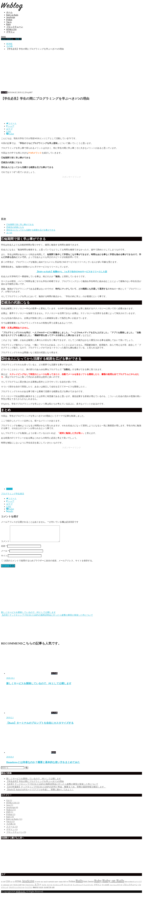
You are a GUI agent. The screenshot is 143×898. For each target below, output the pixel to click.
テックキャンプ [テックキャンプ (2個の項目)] (78, 888)
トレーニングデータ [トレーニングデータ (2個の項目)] (116, 888)
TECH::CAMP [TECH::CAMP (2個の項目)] (17, 888)
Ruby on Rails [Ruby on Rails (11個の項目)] (113, 884)
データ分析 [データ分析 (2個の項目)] (105, 888)
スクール (12, 830)
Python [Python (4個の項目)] (72, 884)
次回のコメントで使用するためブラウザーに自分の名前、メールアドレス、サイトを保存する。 (49, 564)
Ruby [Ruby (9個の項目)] (98, 884)
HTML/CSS (11, 29)
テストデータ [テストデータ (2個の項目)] (68, 888)
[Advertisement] (71, 70)
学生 (18, 494)
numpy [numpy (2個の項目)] (56, 884)
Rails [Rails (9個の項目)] (79, 884)
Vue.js (9, 22)
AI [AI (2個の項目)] (1, 884)
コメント (5, 544)
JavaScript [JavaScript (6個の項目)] (28, 884)
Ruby (8, 24)
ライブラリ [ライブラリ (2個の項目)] (28, 890)
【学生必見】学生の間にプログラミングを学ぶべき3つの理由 (35, 784)
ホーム (9, 12)
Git (9, 803)
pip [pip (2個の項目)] (67, 884)
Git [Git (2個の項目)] (14, 884)
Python (9, 19)
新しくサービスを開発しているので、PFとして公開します (33, 782)
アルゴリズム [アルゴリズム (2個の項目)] (29, 888)
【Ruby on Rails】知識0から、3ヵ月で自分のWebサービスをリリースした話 (71, 272)
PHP (9, 815)
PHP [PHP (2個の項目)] (64, 884)
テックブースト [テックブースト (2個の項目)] (88, 888)
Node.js (11, 813)
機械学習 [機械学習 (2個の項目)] (36, 890)
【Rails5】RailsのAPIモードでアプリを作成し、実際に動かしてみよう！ (40, 793)
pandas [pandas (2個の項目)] (61, 884)
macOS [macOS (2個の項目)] (46, 884)
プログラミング (8, 494)
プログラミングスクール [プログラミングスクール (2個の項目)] (17, 890)
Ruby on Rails (12, 15)
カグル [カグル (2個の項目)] (44, 888)
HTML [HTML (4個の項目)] (18, 884)
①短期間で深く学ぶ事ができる (20, 224)
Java (9, 808)
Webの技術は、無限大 (11, 39)
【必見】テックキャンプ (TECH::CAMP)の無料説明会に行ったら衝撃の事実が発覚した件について (52, 787)
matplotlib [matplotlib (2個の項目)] (51, 884)
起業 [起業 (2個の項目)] (53, 890)
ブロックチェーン (14, 27)
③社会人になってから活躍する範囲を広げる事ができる (30, 230)
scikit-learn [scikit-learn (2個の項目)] (6, 888)
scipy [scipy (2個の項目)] (11, 888)
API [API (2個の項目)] (4, 884)
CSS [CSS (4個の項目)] (8, 884)
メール (5, 554)
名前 (4, 549)
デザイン (10, 32)
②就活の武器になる (15, 227)
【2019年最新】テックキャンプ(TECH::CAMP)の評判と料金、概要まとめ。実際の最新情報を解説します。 (56, 790)
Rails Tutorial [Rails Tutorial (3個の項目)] (88, 884)
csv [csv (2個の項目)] (11, 884)
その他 (9, 489)
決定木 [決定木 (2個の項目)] (41, 890)
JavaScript (10, 17)
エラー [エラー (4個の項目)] (37, 887)
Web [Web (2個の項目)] (23, 888)
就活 (22, 494)
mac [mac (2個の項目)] (42, 884)
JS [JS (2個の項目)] (35, 884)
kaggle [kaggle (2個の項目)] (38, 884)
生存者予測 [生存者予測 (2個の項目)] (47, 890)
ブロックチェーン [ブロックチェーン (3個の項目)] (130, 888)
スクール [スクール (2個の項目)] (50, 888)
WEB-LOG (20, 895)
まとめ (9, 233)
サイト (4, 559)
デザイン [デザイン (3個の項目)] (97, 888)
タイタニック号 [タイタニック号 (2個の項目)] (58, 888)
